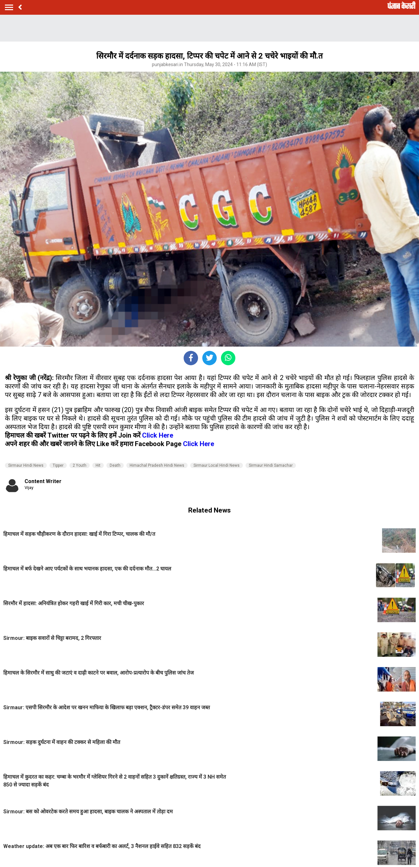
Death (115, 465)
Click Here (157, 435)
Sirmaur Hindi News (26, 465)
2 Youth (79, 465)
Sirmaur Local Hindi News (216, 465)
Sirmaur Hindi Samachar (271, 465)
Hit (98, 465)
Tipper (58, 465)
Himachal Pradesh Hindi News (157, 465)
